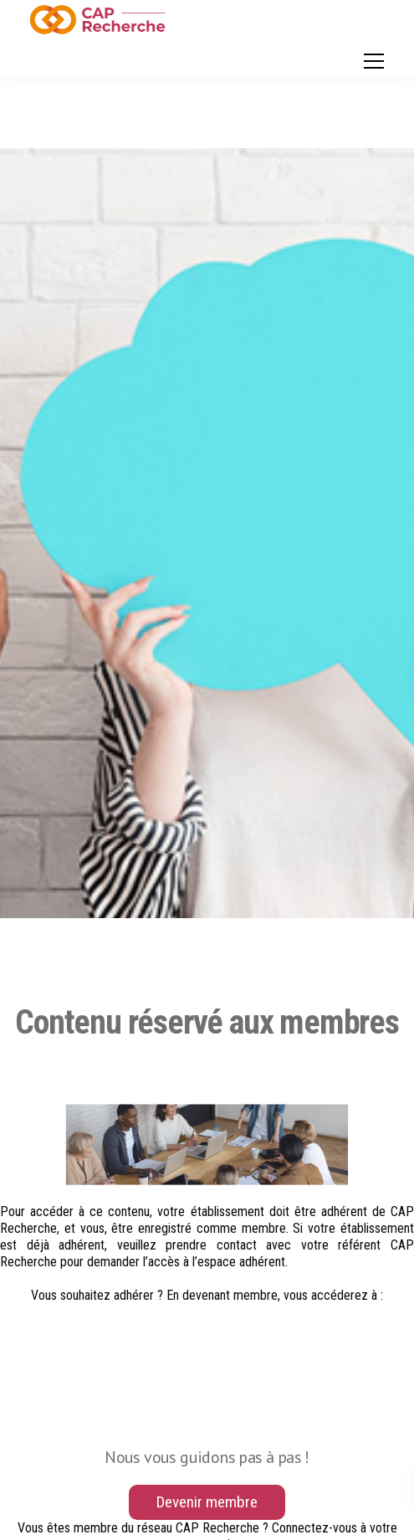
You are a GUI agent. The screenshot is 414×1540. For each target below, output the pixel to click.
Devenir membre (207, 1502)
